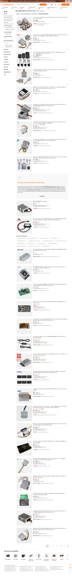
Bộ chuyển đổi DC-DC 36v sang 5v (27, 569)
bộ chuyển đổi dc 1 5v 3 (55, 238)
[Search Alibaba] (27, 4)
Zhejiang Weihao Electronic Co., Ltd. (46, 519)
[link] (70, 564)
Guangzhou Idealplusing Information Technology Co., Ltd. (49, 256)
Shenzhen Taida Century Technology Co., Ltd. (44, 325)
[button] (38, 4)
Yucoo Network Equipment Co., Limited (43, 145)
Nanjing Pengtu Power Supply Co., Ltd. (43, 449)
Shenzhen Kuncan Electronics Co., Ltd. (46, 344)
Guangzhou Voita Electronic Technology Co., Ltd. (48, 130)
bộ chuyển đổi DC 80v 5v (10, 568)
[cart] (55, 4)
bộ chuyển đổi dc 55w (21, 243)
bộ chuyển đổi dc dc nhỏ (42, 243)
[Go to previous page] (44, 546)
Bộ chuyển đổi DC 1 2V (31, 243)
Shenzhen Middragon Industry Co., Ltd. (46, 535)
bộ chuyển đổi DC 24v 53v (40, 568)
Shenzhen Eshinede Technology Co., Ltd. (43, 309)
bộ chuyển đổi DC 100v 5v (32, 238)
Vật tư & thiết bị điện (25, 13)
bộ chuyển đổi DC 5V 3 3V (21, 240)
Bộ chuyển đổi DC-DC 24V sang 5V (34, 240)
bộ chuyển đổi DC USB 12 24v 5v (33, 246)
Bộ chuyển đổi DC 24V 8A (10, 569)
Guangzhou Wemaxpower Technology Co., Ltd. (44, 112)
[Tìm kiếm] (43, 4)
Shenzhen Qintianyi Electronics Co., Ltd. (43, 273)
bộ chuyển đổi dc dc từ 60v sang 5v (57, 569)
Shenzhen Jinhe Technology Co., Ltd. (43, 432)
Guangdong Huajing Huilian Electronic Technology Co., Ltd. (47, 414)
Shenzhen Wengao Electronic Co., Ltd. (43, 227)
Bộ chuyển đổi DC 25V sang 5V (42, 571)
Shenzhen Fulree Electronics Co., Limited (44, 93)
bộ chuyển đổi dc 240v (55, 568)
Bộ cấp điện (34, 13)
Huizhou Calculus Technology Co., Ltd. (43, 465)
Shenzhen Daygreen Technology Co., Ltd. (44, 208)
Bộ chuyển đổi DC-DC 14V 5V (26, 571)
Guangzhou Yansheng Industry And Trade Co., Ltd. (45, 499)
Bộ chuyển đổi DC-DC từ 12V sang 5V (42, 569)
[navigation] (9, 279)
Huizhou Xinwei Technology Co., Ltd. (43, 23)
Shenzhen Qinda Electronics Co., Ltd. (43, 290)
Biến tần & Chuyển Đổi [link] (43, 13)
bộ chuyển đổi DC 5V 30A (21, 246)
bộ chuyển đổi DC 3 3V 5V (44, 238)
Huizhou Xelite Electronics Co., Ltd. (45, 42)
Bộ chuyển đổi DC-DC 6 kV (52, 243)
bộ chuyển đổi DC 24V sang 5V (48, 240)
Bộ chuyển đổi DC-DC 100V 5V (26, 566)
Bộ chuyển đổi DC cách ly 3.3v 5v (61, 240)
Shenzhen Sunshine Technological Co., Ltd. (47, 59)
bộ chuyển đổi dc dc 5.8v (10, 571)
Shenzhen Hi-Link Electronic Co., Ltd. (43, 379)
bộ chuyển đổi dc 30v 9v (46, 246)
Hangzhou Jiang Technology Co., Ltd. (46, 362)
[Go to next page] (64, 546)
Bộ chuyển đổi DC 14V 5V (25, 568)
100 (61, 546)
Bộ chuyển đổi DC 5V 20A (21, 238)
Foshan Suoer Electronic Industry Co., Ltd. (47, 396)
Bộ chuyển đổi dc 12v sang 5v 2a (57, 566)
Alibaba (17, 13)
